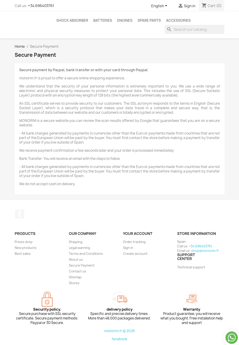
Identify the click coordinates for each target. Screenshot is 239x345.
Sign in (128, 248)
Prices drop (23, 242)
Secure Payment (82, 265)
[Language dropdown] (160, 6)
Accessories (178, 20)
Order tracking (134, 242)
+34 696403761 (41, 5)
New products (26, 248)
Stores (74, 283)
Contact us (77, 271)
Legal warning (79, 248)
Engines (124, 20)
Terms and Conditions (86, 253)
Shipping (75, 242)
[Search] (194, 29)
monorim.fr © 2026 (119, 330)
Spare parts (149, 20)
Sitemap (75, 277)
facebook (119, 339)
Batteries (102, 20)
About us (76, 259)
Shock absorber (72, 20)
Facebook (19, 214)
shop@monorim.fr (205, 250)
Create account (135, 253)
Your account (137, 233)
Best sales (23, 253)
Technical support (191, 267)
